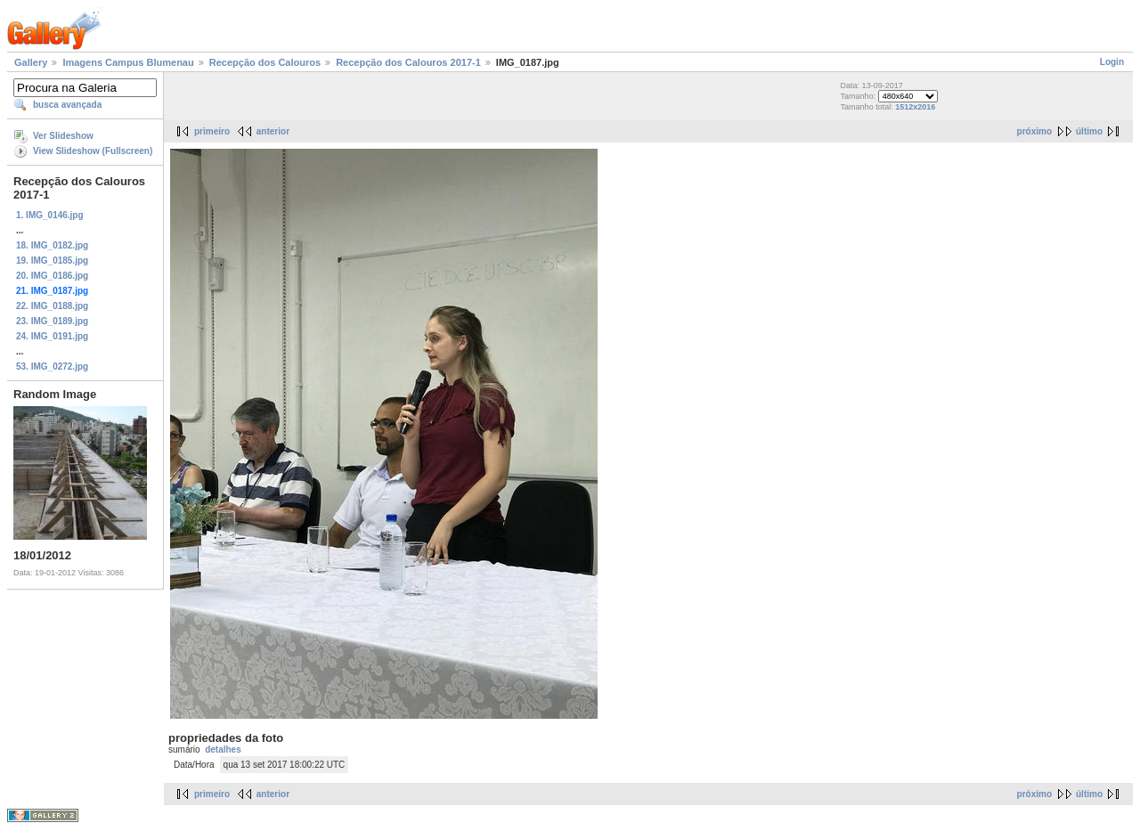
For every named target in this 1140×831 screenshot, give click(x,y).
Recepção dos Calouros (265, 62)
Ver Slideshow (63, 136)
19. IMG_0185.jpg (52, 260)
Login (1112, 62)
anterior (272, 131)
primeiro (212, 131)
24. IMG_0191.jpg (52, 336)
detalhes (223, 749)
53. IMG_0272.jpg (52, 366)
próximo (1034, 131)
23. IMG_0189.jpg (52, 321)
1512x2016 (915, 106)
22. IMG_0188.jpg (52, 306)
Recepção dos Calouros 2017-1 (408, 62)
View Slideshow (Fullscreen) (92, 151)
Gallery (30, 62)
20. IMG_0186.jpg (52, 276)
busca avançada (67, 105)
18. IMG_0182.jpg (52, 245)
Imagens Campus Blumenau (127, 62)
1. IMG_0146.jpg (50, 215)
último (1089, 131)
